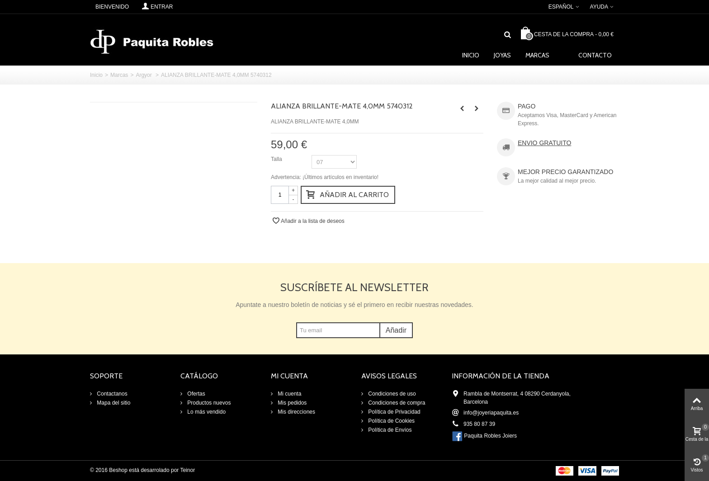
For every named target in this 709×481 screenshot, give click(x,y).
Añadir (396, 330)
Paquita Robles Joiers (490, 436)
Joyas (502, 55)
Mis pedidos (291, 403)
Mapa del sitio (112, 403)
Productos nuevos (208, 403)
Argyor (144, 75)
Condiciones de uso (391, 394)
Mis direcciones (295, 412)
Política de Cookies (391, 421)
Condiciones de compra (396, 403)
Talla (277, 159)
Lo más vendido (206, 412)
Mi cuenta (288, 394)
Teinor (187, 470)
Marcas (537, 55)
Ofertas (195, 394)
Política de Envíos (389, 430)
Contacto (595, 55)
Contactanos (111, 394)
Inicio (470, 55)
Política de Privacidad (394, 412)
